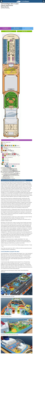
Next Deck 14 (24, 31)
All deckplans (16, 28)
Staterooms (16, 140)
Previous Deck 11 (8, 31)
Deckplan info (5, 28)
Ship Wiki (28, 28)
